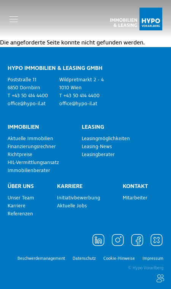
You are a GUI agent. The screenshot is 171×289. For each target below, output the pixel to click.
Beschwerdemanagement (41, 258)
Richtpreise (20, 155)
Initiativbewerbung (78, 198)
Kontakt (135, 186)
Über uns (21, 186)
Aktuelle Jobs (72, 206)
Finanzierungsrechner (32, 147)
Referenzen (20, 214)
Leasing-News (97, 147)
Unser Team (21, 198)
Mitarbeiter (135, 198)
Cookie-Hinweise (119, 258)
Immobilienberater (29, 170)
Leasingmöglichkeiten (106, 139)
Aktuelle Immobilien (30, 139)
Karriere (16, 206)
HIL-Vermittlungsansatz (33, 163)
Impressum (152, 258)
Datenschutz (84, 258)
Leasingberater (98, 155)
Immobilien (23, 126)
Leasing (93, 126)
